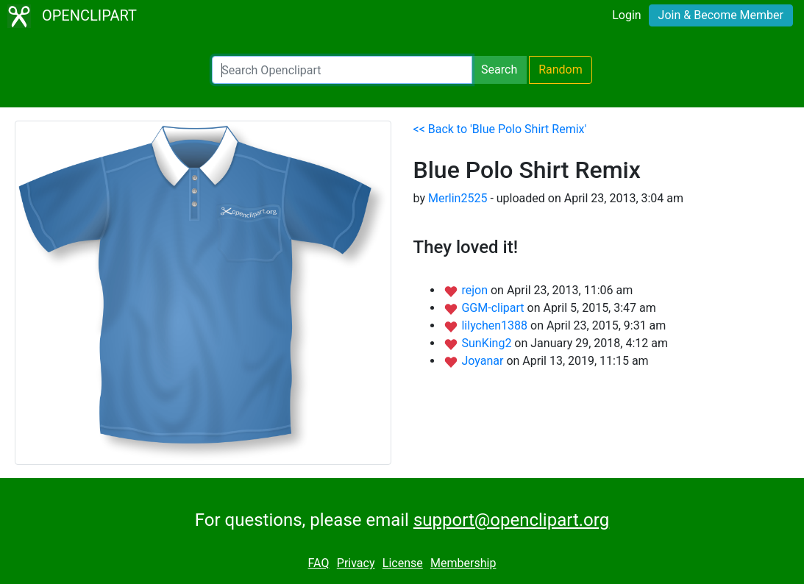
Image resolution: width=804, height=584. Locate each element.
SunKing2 (487, 343)
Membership (463, 563)
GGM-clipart (494, 308)
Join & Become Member (720, 15)
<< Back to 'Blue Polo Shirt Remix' (500, 129)
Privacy (356, 563)
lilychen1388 (495, 325)
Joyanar (483, 361)
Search (499, 69)
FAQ (319, 563)
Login (626, 15)
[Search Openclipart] (342, 70)
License (403, 563)
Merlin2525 (457, 198)
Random (560, 69)
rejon (476, 290)
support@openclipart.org (511, 520)
